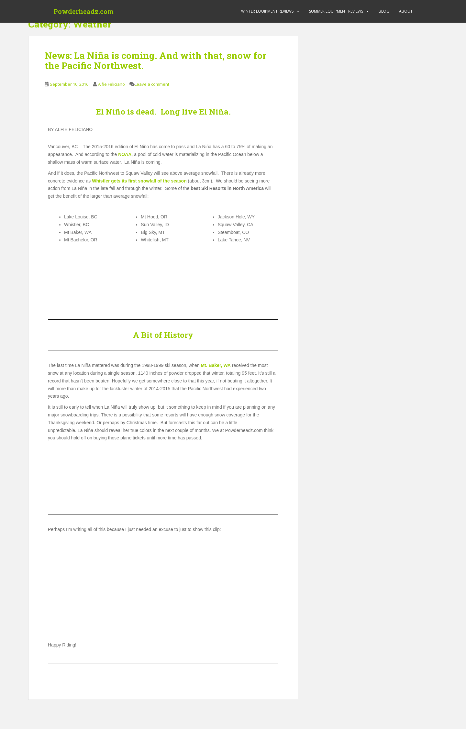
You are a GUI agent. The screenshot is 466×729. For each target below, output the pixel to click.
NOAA (124, 154)
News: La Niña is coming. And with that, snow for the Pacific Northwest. (155, 61)
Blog (384, 11)
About (406, 11)
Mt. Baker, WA (216, 365)
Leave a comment (152, 84)
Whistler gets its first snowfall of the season (139, 180)
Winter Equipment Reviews (267, 11)
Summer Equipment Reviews (336, 11)
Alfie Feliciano (111, 84)
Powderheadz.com (83, 11)
